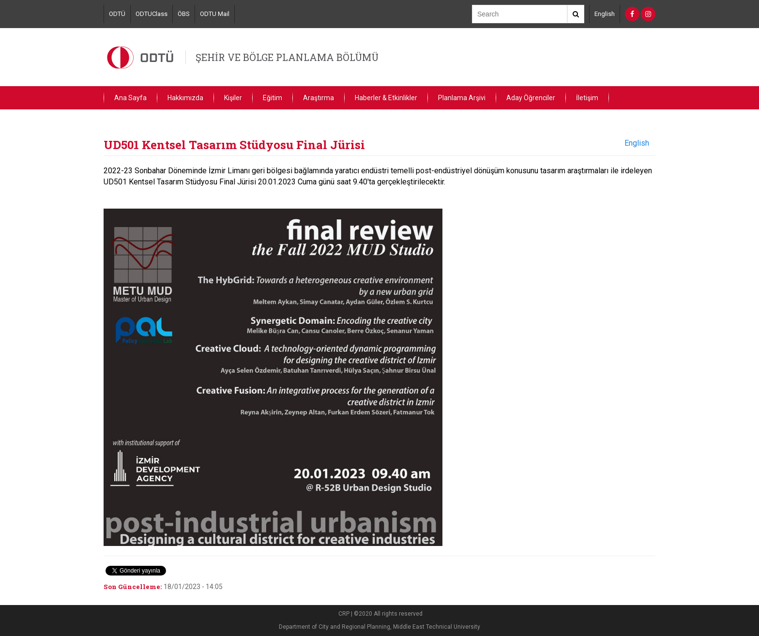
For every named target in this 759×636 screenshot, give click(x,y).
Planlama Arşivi (462, 98)
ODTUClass (151, 13)
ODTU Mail (214, 13)
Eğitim (272, 98)
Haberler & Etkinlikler (386, 98)
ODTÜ (117, 13)
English (604, 13)
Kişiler (233, 98)
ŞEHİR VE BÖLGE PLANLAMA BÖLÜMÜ (287, 57)
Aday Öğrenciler (530, 98)
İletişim (587, 98)
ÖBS (184, 13)
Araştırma (318, 98)
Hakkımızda (185, 98)
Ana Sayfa (130, 98)
